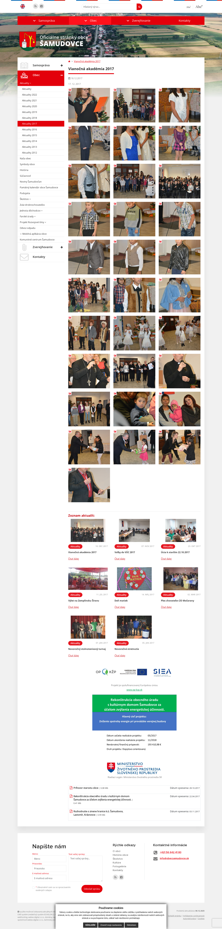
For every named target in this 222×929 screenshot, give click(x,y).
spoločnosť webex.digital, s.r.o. (30, 920)
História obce (120, 855)
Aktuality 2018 (29, 117)
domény (48, 917)
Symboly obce (27, 164)
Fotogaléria (119, 866)
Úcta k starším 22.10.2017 (175, 552)
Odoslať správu (92, 888)
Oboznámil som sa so (53, 889)
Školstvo (25, 199)
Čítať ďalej (73, 558)
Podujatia (25, 193)
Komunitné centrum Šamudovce (37, 239)
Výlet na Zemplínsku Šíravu (83, 600)
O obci (116, 851)
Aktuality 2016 (29, 129)
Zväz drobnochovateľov (32, 204)
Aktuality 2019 (29, 112)
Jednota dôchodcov (31, 210)
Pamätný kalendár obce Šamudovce (39, 187)
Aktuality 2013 (29, 146)
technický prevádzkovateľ (55, 920)
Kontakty (184, 20)
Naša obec (25, 158)
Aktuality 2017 (29, 123)
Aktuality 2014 (29, 141)
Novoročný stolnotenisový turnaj (87, 649)
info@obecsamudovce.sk (174, 858)
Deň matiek (121, 600)
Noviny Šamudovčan (31, 181)
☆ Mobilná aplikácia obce (33, 233)
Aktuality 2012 (29, 152)
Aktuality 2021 (29, 100)
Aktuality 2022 (29, 94)
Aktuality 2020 (29, 106)
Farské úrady (28, 216)
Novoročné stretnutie (127, 649)
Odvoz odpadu (27, 228)
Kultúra (117, 862)
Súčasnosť (25, 175)
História (24, 170)
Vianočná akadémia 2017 (87, 61)
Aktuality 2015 (29, 135)
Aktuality (25, 83)
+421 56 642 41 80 (170, 852)
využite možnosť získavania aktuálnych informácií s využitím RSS (46, 911)
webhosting (22, 917)
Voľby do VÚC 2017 (125, 552)
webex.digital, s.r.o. (36, 917)
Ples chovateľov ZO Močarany (177, 600)
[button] (43, 20)
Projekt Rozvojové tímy (33, 222)
